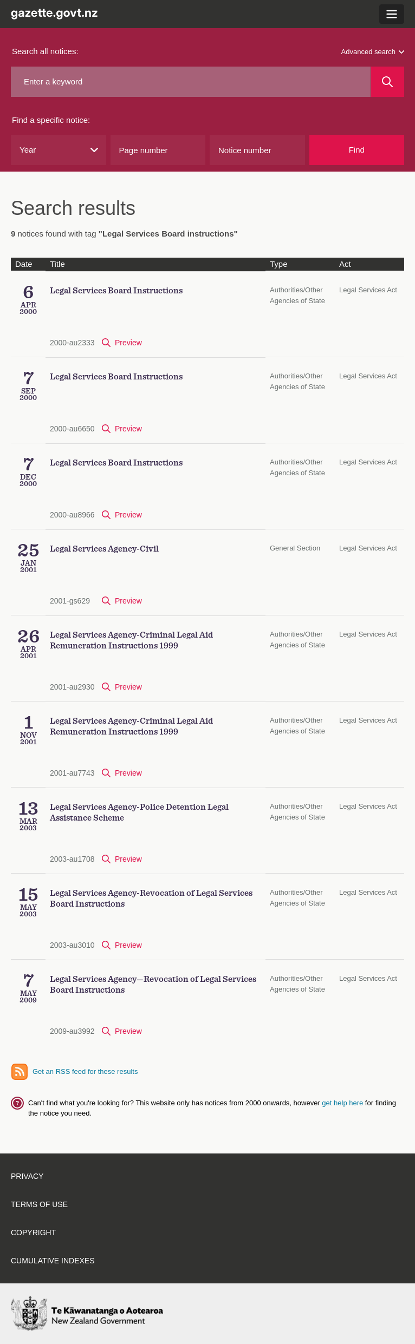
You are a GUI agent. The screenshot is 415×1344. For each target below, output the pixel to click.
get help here (343, 1103)
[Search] (387, 82)
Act (345, 263)
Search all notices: (45, 51)
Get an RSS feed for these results (85, 1071)
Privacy (27, 1176)
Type (279, 263)
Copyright (33, 1232)
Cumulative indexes (53, 1260)
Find (357, 149)
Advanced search (372, 52)
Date (24, 263)
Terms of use (39, 1204)
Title (57, 263)
